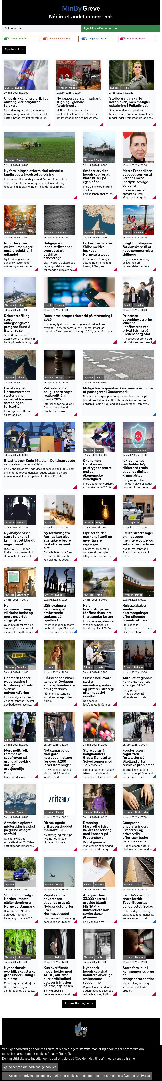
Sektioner (13, 28)
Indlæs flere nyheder (79, 1003)
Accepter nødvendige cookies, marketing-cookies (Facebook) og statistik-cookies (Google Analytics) (77, 1076)
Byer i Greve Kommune (100, 28)
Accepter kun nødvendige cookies (30, 1067)
